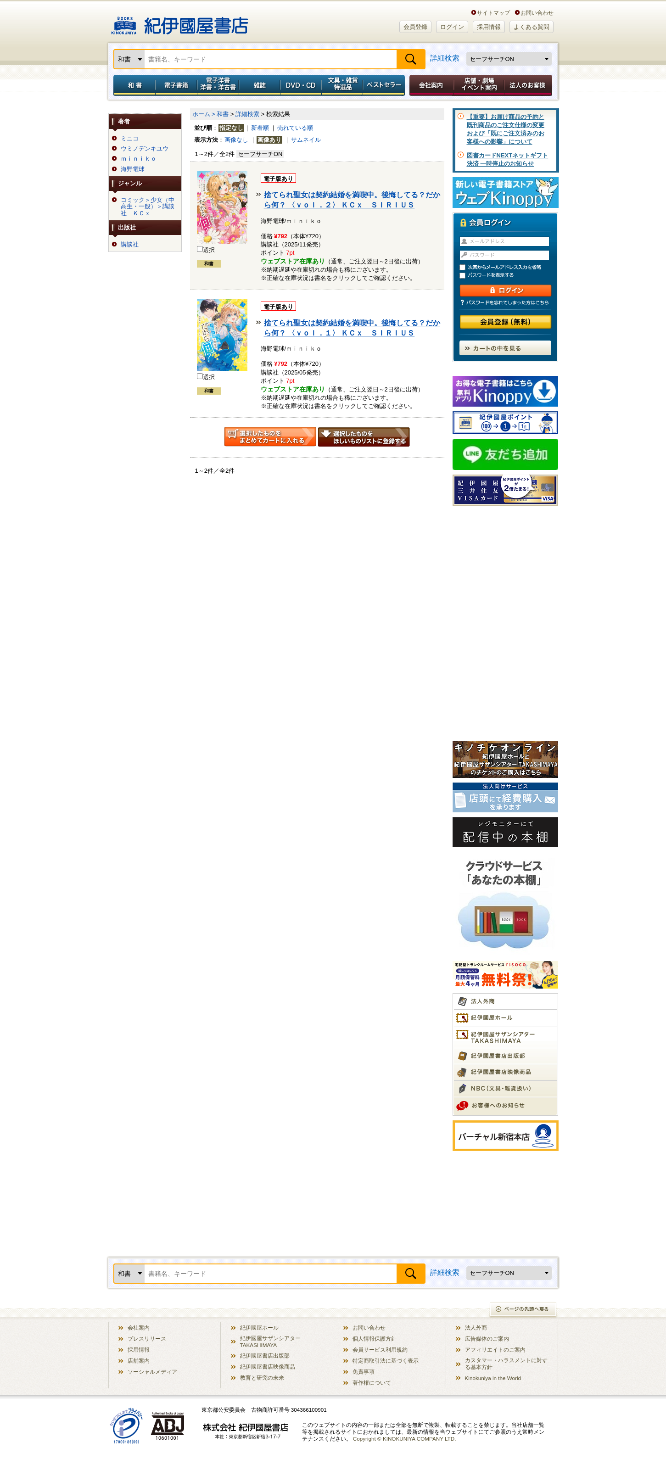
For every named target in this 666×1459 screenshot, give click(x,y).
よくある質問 (531, 26)
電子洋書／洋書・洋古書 (218, 85)
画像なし (236, 139)
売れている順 (295, 127)
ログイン (452, 26)
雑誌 (259, 85)
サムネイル (306, 139)
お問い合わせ (537, 13)
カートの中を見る (505, 348)
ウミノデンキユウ (144, 148)
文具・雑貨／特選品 (342, 85)
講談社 (130, 244)
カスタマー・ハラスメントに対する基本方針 (506, 1363)
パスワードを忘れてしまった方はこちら (505, 302)
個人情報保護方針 (375, 1339)
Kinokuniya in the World (493, 1378)
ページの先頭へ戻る (523, 1310)
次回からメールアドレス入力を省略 (509, 267)
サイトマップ (493, 13)
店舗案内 (139, 1361)
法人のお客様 (528, 85)
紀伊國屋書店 (179, 22)
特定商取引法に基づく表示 (386, 1361)
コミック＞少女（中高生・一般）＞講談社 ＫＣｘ (147, 207)
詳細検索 (444, 58)
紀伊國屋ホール (259, 1327)
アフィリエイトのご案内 (495, 1350)
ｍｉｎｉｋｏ (139, 159)
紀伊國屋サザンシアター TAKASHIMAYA (270, 1341)
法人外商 (476, 1327)
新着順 (260, 127)
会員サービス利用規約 (380, 1350)
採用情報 (489, 26)
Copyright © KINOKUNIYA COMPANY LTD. (404, 1439)
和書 (132, 85)
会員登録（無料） (505, 322)
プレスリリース (147, 1339)
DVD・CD (301, 85)
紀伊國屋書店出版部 (265, 1355)
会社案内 (430, 85)
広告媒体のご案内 (487, 1339)
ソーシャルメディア (152, 1372)
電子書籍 (176, 85)
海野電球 (133, 169)
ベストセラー (385, 85)
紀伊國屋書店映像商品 (267, 1367)
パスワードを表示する (509, 276)
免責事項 (364, 1372)
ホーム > (203, 114)
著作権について (372, 1383)
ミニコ (130, 138)
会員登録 (415, 26)
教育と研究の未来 (262, 1378)
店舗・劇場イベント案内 (478, 85)
